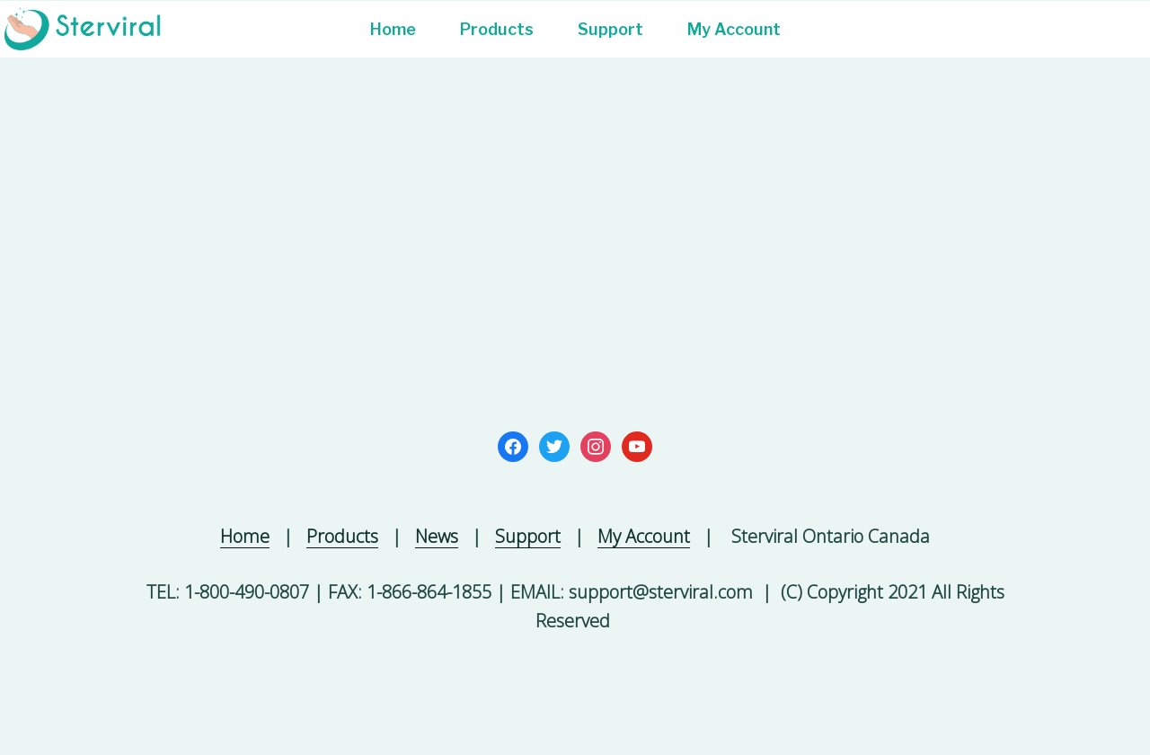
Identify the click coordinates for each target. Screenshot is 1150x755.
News (436, 536)
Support (610, 29)
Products (497, 29)
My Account (734, 29)
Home (393, 29)
